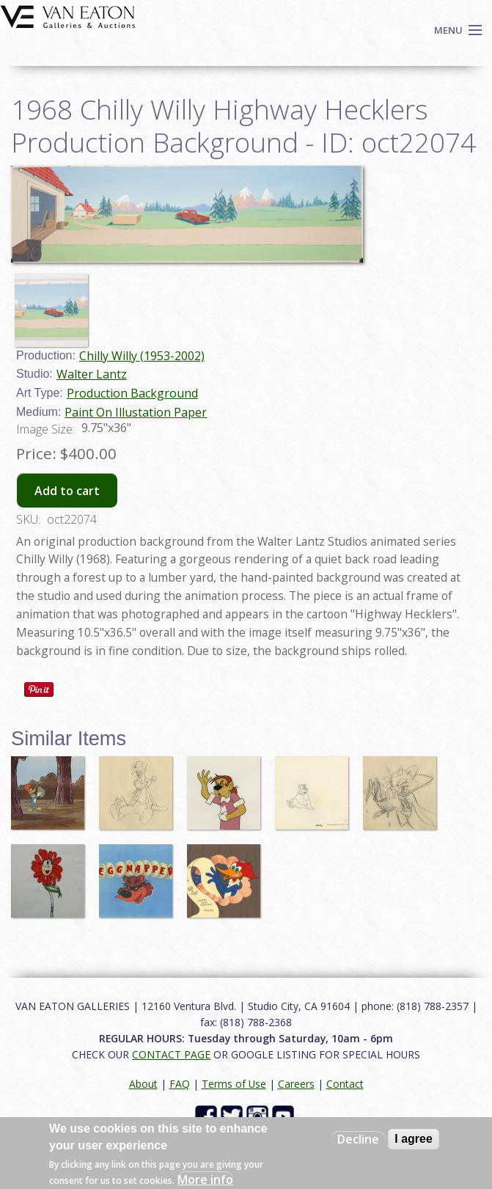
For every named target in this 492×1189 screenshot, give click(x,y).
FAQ (179, 1084)
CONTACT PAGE (171, 1054)
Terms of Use (234, 1084)
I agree (413, 1139)
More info (205, 1179)
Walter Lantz (91, 374)
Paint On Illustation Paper (136, 412)
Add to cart (67, 491)
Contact (345, 1084)
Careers (296, 1084)
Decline (358, 1139)
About (143, 1084)
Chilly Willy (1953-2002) (142, 356)
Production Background (132, 393)
